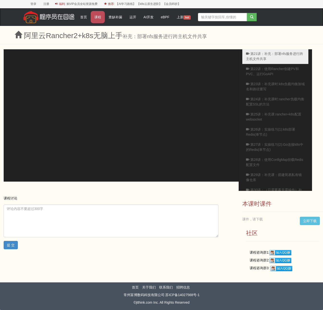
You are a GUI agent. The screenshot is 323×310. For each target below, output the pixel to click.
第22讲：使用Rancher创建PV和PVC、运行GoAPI (272, 71)
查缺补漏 (115, 17)
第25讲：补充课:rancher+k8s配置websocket (273, 116)
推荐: (109, 4)
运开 (132, 17)
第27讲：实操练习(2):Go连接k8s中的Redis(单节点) (274, 147)
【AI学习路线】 (126, 4)
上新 (184, 17)
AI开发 (149, 17)
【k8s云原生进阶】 (149, 4)
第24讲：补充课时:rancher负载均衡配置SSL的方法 (275, 101)
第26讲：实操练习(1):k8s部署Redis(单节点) (270, 131)
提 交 (11, 245)
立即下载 (310, 221)
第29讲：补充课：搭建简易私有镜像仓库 (274, 177)
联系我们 (166, 287)
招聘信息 (183, 287)
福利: (60, 4)
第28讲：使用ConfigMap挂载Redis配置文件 (274, 162)
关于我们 (149, 287)
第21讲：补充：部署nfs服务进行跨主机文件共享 (274, 56)
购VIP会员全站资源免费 (82, 4)
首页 (83, 17)
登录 (33, 4)
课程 (97, 17)
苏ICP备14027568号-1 (182, 295)
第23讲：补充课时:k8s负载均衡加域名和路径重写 (275, 86)
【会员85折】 (172, 4)
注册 (46, 4)
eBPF (165, 17)
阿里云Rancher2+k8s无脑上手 (73, 35)
